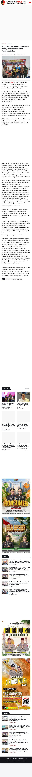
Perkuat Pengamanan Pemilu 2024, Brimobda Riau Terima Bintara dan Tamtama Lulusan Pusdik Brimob (8, 425)
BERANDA (7, 761)
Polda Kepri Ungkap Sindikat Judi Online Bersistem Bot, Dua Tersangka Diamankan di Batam (19, 576)
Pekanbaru (9, 43)
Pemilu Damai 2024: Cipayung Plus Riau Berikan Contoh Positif (23, 445)
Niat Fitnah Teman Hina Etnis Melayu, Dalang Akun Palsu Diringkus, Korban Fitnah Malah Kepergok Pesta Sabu (19, 726)
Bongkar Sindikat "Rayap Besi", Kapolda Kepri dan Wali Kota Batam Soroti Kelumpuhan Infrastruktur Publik (18, 741)
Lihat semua (27, 388)
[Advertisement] (16, 23)
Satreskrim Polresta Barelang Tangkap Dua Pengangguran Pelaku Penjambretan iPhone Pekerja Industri (19, 561)
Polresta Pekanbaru (17, 279)
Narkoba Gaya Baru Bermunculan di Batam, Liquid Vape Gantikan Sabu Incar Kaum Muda (19, 583)
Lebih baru (5, 451)
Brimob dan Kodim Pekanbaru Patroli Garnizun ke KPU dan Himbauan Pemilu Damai (23, 424)
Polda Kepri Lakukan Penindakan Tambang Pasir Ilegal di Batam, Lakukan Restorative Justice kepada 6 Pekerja (19, 591)
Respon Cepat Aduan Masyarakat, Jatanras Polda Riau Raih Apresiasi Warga (23, 405)
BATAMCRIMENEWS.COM (21, 758)
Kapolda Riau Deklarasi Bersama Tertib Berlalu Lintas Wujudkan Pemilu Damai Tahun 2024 (8, 445)
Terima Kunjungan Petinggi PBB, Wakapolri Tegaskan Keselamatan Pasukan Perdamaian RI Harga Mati (18, 750)
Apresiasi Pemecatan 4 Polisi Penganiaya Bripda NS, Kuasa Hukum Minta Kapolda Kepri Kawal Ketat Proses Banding (19, 718)
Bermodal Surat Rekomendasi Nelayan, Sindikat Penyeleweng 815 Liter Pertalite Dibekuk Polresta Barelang (19, 568)
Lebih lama (27, 451)
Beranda (4, 43)
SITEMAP (25, 761)
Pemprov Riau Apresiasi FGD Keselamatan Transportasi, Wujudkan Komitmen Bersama (8, 405)
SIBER (19, 761)
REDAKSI (14, 761)
